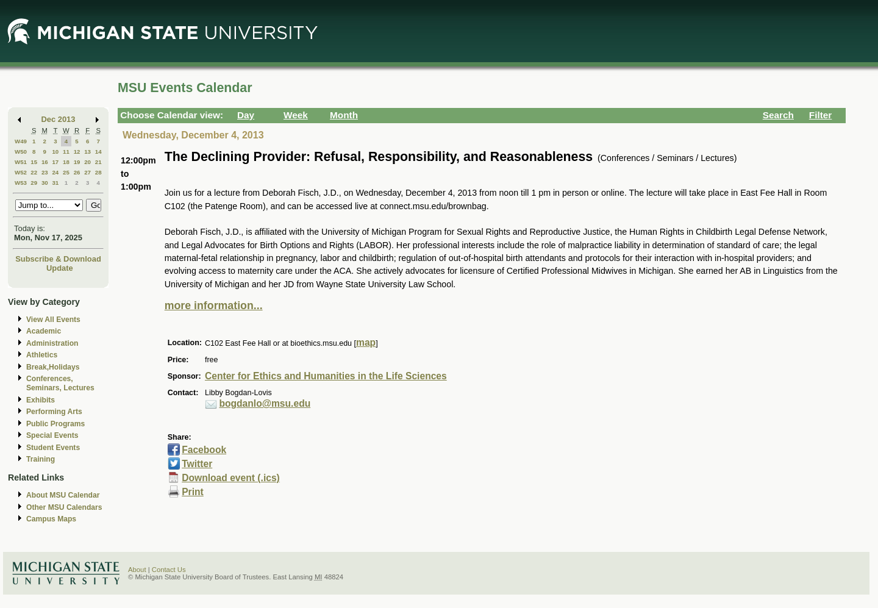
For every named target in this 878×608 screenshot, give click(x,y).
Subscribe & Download (58, 258)
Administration (52, 343)
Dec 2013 (58, 119)
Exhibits (40, 400)
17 (55, 162)
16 (44, 162)
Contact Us (169, 569)
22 (33, 172)
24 (55, 172)
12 (77, 151)
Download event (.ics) (231, 478)
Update (59, 268)
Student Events (53, 447)
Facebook (204, 450)
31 (55, 182)
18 (66, 162)
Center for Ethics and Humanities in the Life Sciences (326, 376)
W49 (21, 141)
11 (66, 151)
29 (33, 182)
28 (98, 172)
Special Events (52, 435)
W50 (21, 151)
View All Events (53, 319)
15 (33, 162)
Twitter (197, 464)
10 (55, 151)
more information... (214, 305)
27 (87, 172)
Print (193, 492)
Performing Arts (54, 411)
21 (98, 162)
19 (77, 162)
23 (44, 172)
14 (98, 151)
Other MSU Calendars (64, 507)
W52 (21, 172)
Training (40, 459)
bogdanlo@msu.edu (264, 403)
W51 (21, 162)
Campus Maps (51, 519)
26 (77, 172)
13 (87, 151)
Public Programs (55, 424)
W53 (21, 182)
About (137, 569)
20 (87, 162)
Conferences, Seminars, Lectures (60, 383)
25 (66, 172)
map (366, 342)
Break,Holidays (53, 367)
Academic (43, 331)
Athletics (41, 355)
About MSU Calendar (62, 495)
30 (44, 182)
